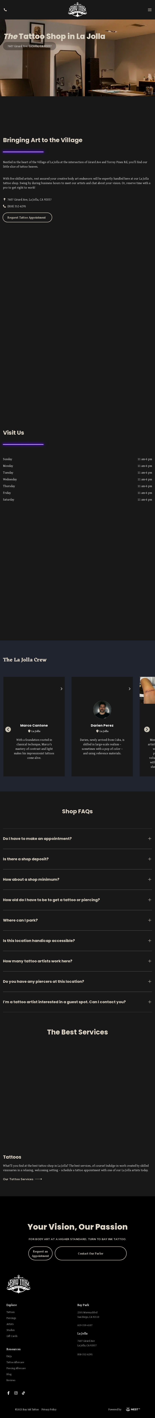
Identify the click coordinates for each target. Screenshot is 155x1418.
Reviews (11, 1380)
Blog (9, 1374)
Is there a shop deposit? (77, 859)
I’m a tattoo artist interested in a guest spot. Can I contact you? (77, 1002)
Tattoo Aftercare (15, 1362)
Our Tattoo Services (22, 1179)
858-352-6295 (85, 1354)
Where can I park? (77, 920)
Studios (11, 1330)
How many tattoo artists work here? (77, 961)
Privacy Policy (49, 1409)
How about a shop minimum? (77, 879)
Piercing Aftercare (16, 1368)
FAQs (9, 1356)
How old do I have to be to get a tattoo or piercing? (77, 899)
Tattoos (11, 1312)
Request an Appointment (40, 1253)
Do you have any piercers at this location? (77, 981)
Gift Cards (12, 1336)
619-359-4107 (85, 1325)
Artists (10, 1324)
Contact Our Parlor (90, 1253)
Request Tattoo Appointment (27, 217)
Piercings (11, 1318)
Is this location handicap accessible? (77, 940)
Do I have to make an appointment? (77, 838)
